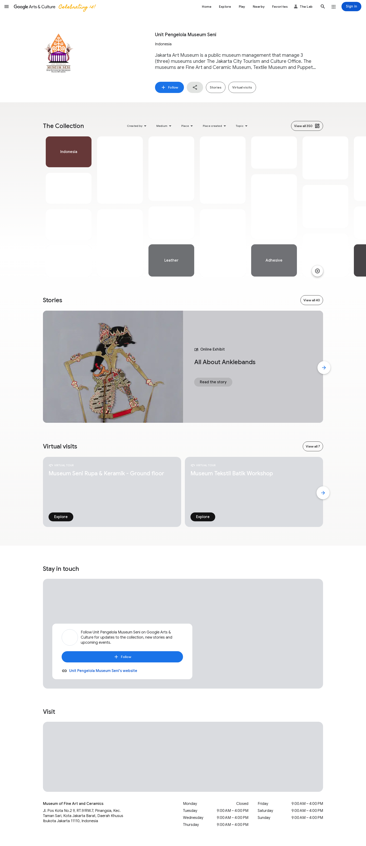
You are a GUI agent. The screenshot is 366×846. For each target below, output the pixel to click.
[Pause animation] (317, 271)
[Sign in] (351, 6)
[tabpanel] (68, 206)
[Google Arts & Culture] (54, 6)
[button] (6, 6)
